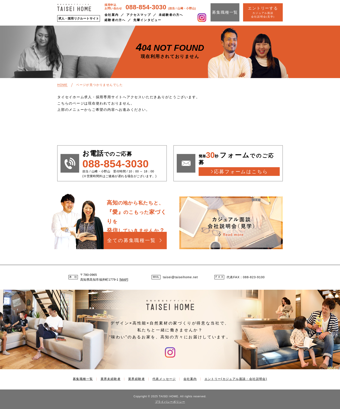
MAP (123, 279)
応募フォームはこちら (241, 171)
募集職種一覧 (225, 12)
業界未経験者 (111, 379)
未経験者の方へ (171, 14)
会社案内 (111, 14)
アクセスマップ (138, 14)
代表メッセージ (164, 379)
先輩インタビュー (147, 20)
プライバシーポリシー (170, 401)
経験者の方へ (115, 20)
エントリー (235, 379)
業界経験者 (136, 379)
